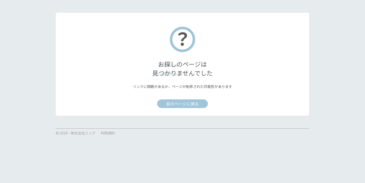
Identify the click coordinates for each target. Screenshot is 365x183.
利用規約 (108, 132)
